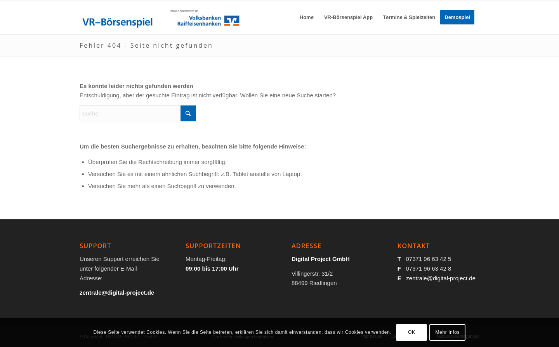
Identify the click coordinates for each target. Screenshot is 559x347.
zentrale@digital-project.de (441, 278)
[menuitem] (307, 17)
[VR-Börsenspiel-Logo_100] (160, 17)
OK (411, 332)
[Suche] (138, 113)
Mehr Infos (448, 332)
